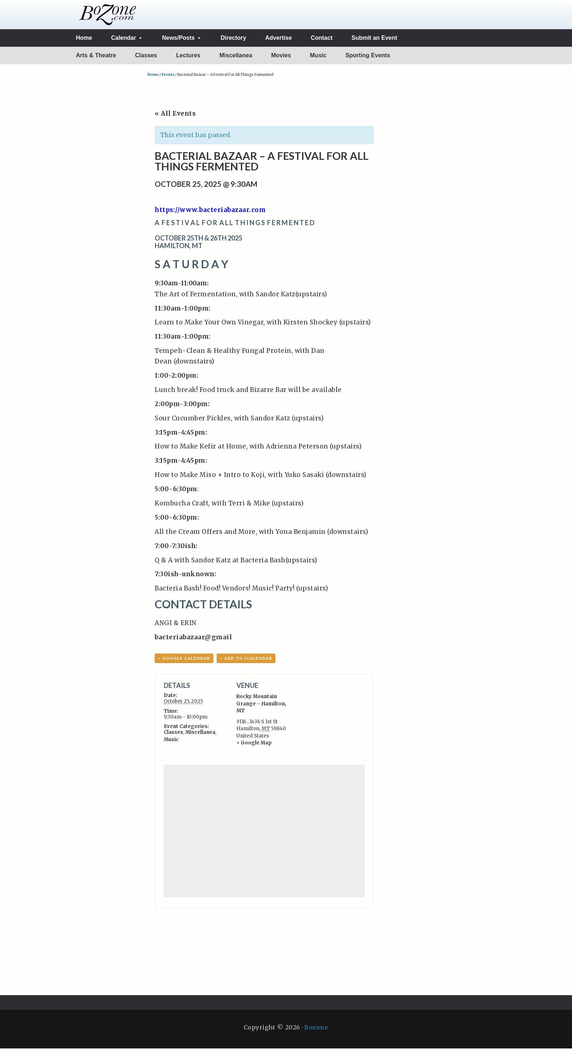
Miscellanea (200, 739)
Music (171, 746)
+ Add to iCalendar (246, 664)
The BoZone (107, 17)
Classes (173, 739)
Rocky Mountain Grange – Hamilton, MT (261, 710)
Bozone (316, 1033)
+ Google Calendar (184, 664)
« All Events (175, 119)
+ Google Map (254, 749)
